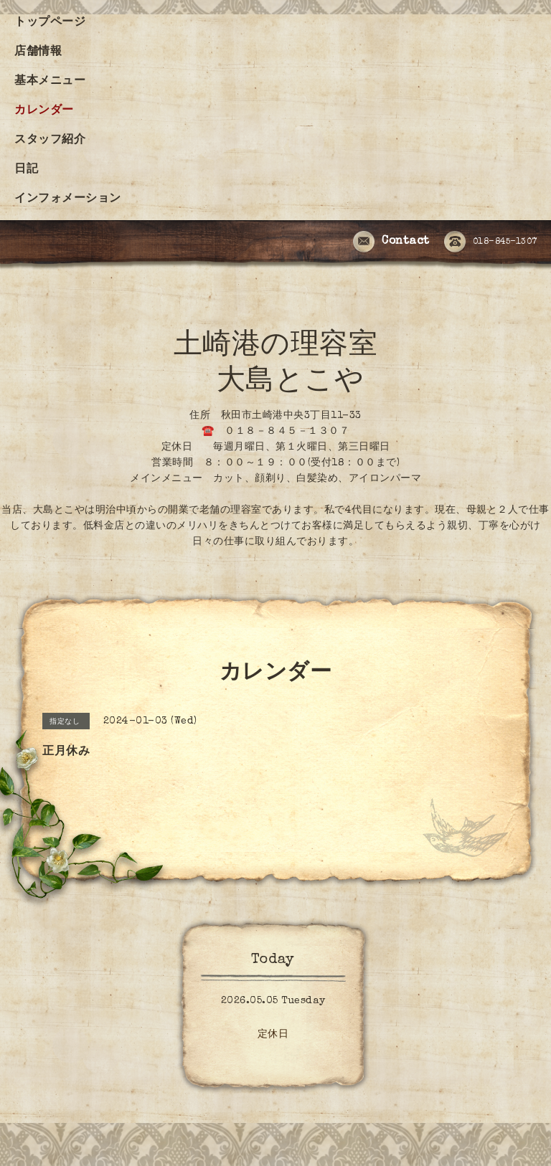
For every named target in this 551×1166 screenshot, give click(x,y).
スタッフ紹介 (49, 140)
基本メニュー (49, 81)
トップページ (49, 23)
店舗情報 (38, 52)
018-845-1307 (490, 242)
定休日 (273, 1035)
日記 (26, 170)
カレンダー (44, 111)
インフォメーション (67, 199)
